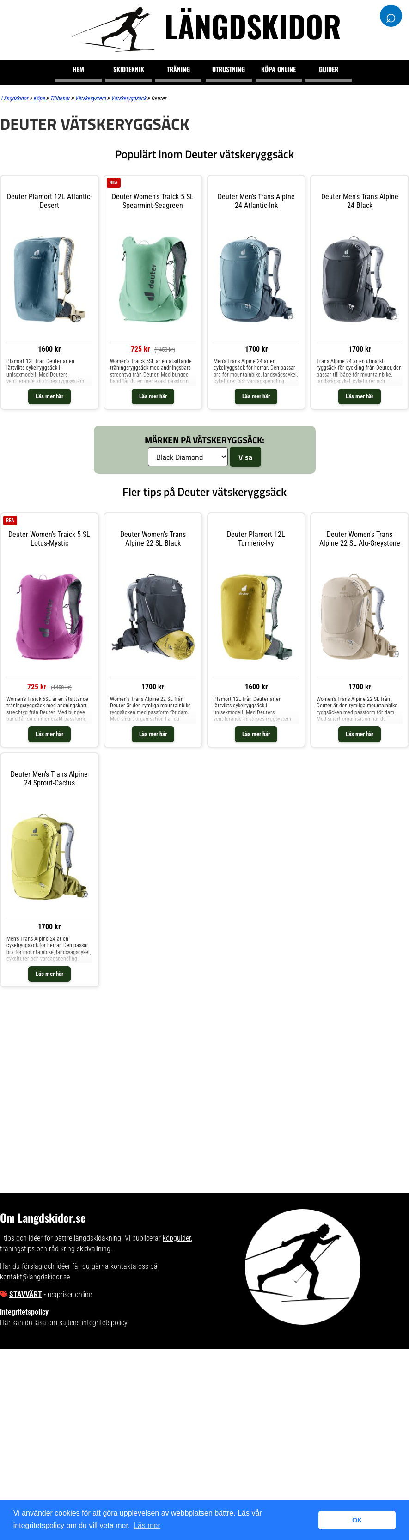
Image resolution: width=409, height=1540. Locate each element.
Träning (178, 69)
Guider (328, 69)
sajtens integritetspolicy (93, 1322)
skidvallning (93, 1248)
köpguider (177, 1238)
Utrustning (228, 69)
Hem (78, 69)
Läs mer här (49, 396)
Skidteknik (128, 69)
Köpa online (278, 69)
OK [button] (357, 1520)
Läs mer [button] (147, 1525)
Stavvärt (25, 1294)
